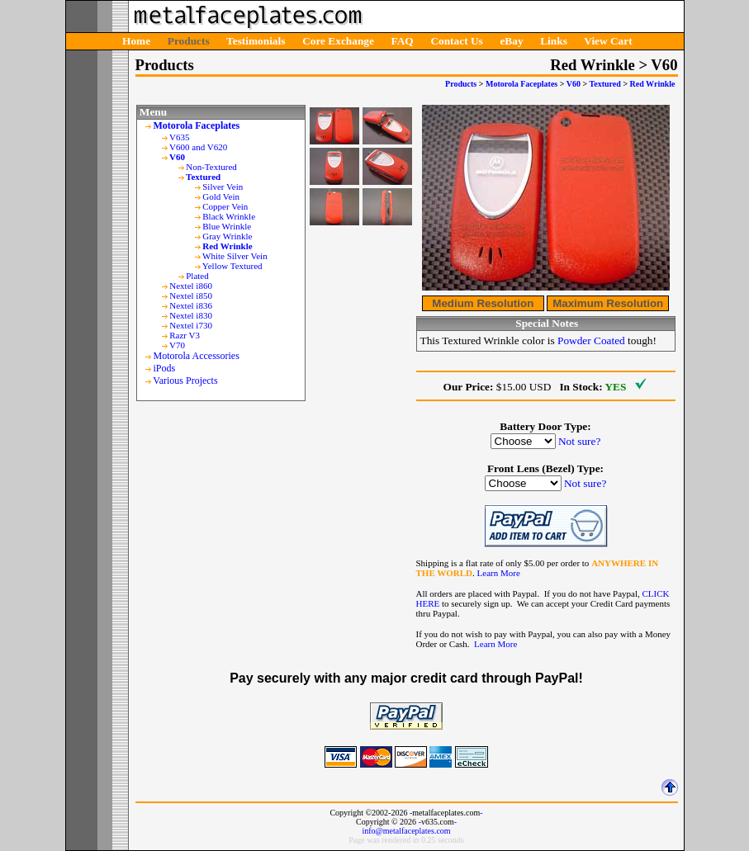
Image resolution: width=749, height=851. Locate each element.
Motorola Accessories (196, 356)
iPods (165, 368)
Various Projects (185, 380)
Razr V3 (184, 335)
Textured (605, 83)
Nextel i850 (190, 295)
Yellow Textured (232, 266)
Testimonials (255, 41)
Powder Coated (591, 340)
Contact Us (456, 41)
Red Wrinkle (653, 83)
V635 (179, 137)
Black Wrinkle (228, 216)
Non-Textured (211, 167)
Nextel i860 (190, 286)
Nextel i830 (190, 315)
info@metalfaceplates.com (406, 830)
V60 (573, 83)
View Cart (608, 41)
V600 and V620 (198, 147)
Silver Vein (222, 186)
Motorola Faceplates (521, 83)
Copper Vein (225, 206)
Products (189, 41)
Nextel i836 (190, 305)
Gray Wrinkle (227, 236)
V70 (177, 345)
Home (136, 41)
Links (553, 41)
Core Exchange (338, 41)
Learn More (498, 573)
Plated (197, 276)
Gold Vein (220, 196)
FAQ (402, 41)
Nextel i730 (190, 325)
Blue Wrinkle (226, 226)
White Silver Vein (235, 256)
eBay (511, 41)
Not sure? (579, 441)
